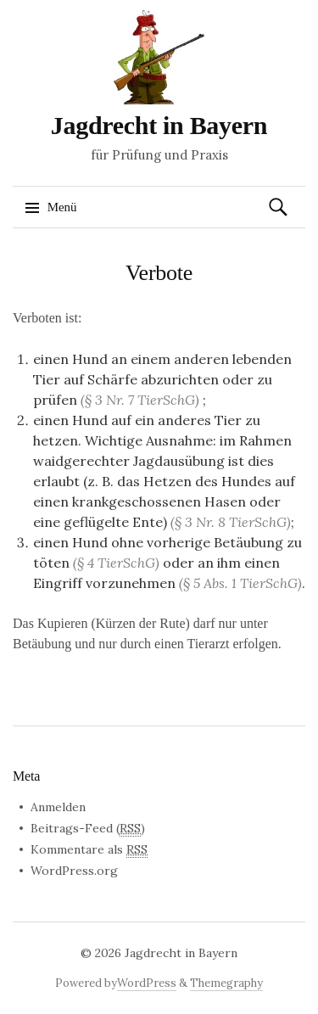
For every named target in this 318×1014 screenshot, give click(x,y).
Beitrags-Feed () (88, 829)
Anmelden (58, 807)
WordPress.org (74, 870)
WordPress (146, 983)
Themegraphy (226, 983)
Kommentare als (89, 850)
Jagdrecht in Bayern (159, 125)
